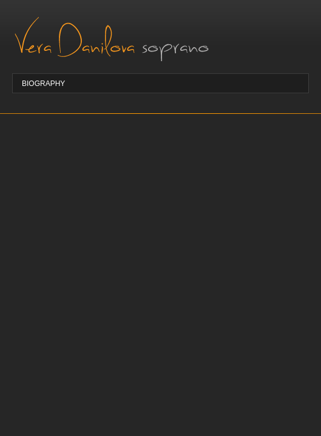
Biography (43, 83)
